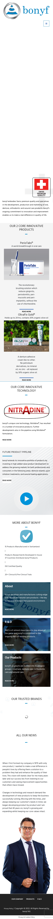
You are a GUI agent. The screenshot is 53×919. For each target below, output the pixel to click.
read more (26, 311)
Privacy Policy (8, 908)
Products (30, 899)
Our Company (17, 899)
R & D (39, 899)
